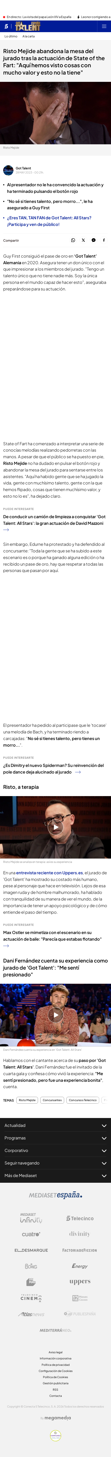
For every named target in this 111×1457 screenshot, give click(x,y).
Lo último (11, 36)
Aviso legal (56, 1352)
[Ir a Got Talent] (28, 26)
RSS (55, 1389)
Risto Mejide (27, 1100)
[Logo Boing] (31, 1266)
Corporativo (55, 1150)
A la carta (29, 36)
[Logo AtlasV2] (31, 1314)
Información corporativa (55, 1358)
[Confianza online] (55, 1439)
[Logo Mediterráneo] (55, 1330)
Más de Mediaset (55, 1175)
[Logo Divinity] (79, 1234)
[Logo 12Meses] (80, 1298)
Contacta (55, 1395)
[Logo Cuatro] (31, 1234)
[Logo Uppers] (79, 1282)
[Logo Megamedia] (58, 1418)
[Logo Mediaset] (55, 1197)
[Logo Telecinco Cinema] (31, 1298)
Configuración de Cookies (56, 1371)
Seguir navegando (55, 1163)
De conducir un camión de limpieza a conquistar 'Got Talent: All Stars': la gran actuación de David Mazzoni (54, 522)
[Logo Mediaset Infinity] (31, 1218)
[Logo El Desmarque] (31, 1250)
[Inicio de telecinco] (6, 26)
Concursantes (52, 1100)
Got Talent (23, 168)
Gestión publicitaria (55, 1383)
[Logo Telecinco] (79, 1218)
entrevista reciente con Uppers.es (49, 872)
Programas (55, 1138)
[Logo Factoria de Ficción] (80, 1250)
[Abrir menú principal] (104, 26)
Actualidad (55, 1125)
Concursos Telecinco (83, 1100)
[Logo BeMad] (31, 1282)
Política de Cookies (55, 1377)
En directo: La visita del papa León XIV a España (39, 17)
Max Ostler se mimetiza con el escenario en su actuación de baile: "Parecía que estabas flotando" (52, 938)
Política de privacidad (56, 1364)
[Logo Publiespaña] (80, 1314)
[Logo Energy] (80, 1266)
